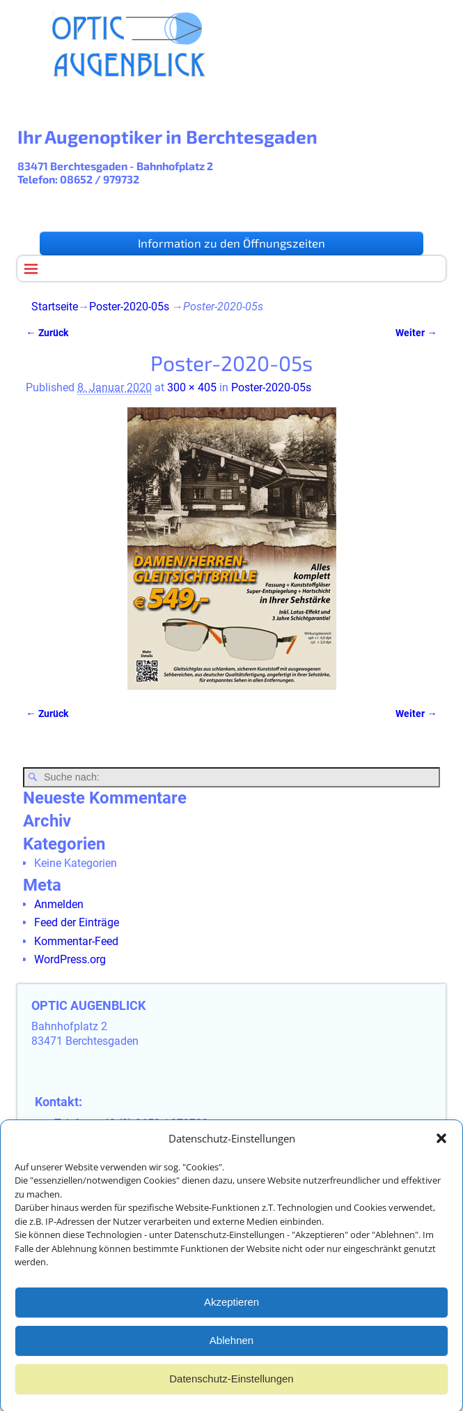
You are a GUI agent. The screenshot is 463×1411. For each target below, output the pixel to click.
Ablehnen (231, 1355)
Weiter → (416, 333)
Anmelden (59, 904)
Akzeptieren (231, 1317)
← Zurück (47, 333)
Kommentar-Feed (76, 941)
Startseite (54, 306)
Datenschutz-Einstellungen (231, 1394)
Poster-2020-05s (129, 306)
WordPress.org (70, 959)
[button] (441, 1154)
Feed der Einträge (76, 922)
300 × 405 (192, 387)
